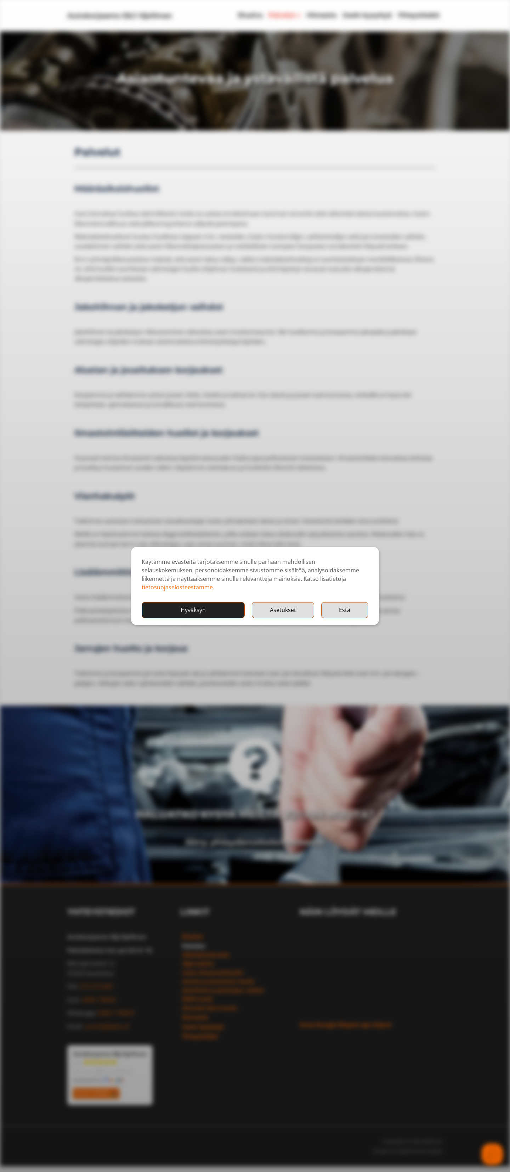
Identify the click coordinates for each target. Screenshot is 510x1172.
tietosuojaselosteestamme (177, 587)
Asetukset (283, 610)
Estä (344, 610)
